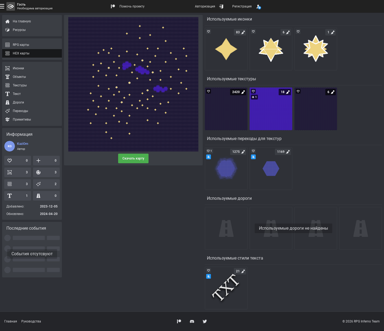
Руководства (31, 321)
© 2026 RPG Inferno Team (361, 321)
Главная (10, 321)
